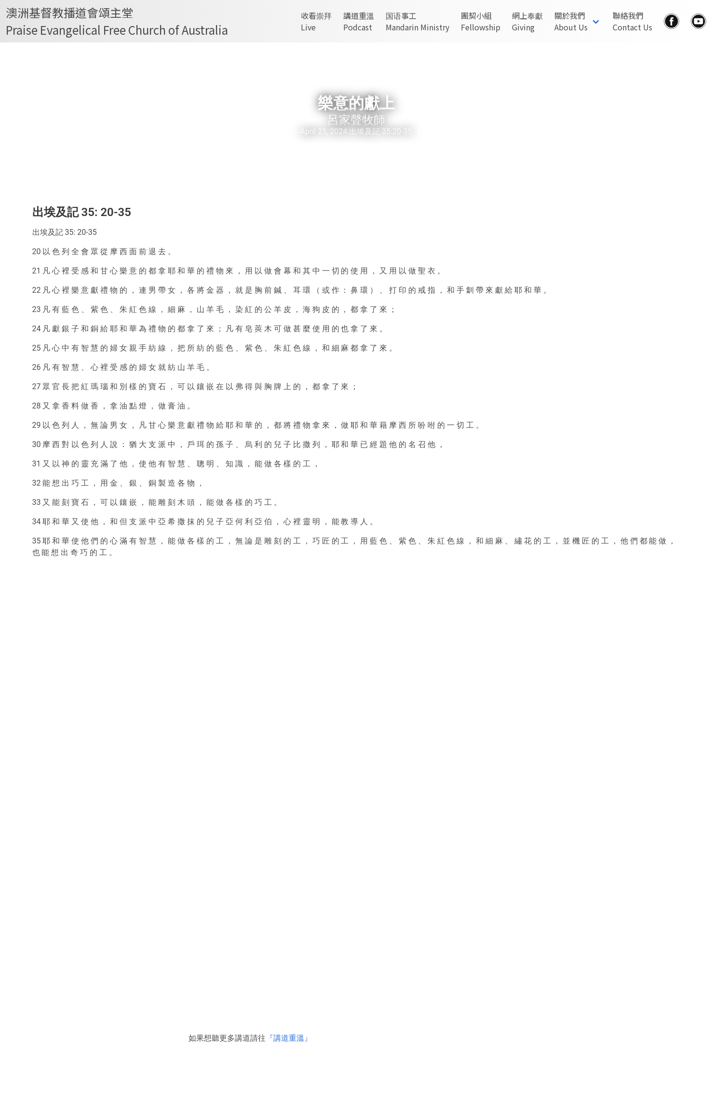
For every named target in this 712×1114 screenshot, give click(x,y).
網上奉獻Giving (527, 21)
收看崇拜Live (316, 21)
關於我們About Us (571, 21)
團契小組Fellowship (480, 21)
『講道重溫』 (289, 1038)
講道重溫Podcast (358, 21)
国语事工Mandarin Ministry (417, 21)
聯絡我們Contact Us (632, 21)
